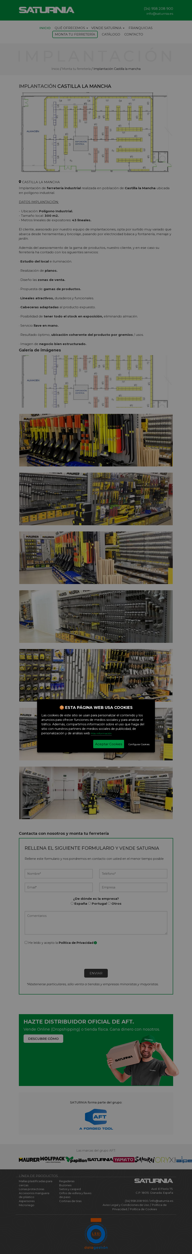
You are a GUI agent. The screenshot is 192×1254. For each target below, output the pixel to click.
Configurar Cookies (139, 744)
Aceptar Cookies (108, 744)
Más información (101, 733)
